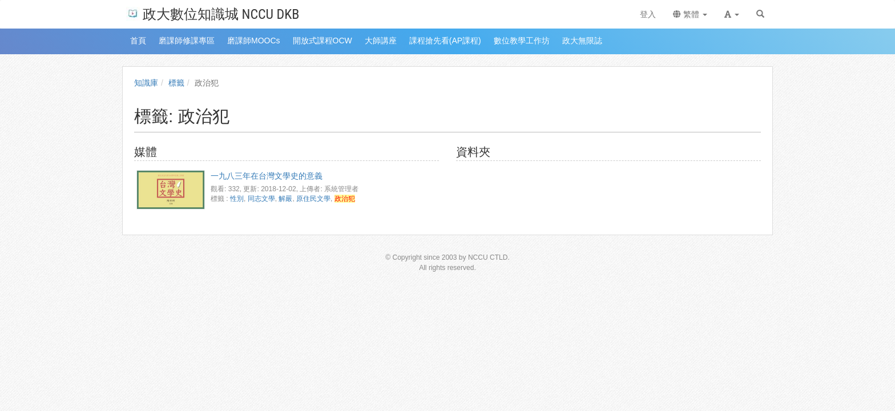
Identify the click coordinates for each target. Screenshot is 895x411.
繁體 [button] (690, 14)
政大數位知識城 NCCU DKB (212, 13)
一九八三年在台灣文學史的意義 (266, 175)
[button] (732, 14)
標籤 (176, 82)
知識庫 (146, 82)
